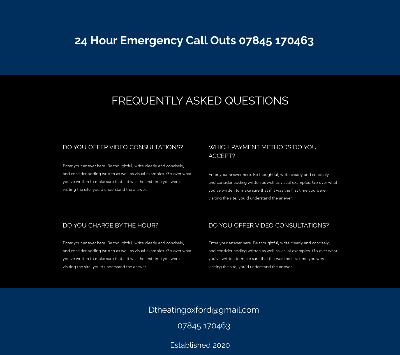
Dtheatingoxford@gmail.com (204, 310)
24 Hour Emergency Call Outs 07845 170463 (194, 40)
